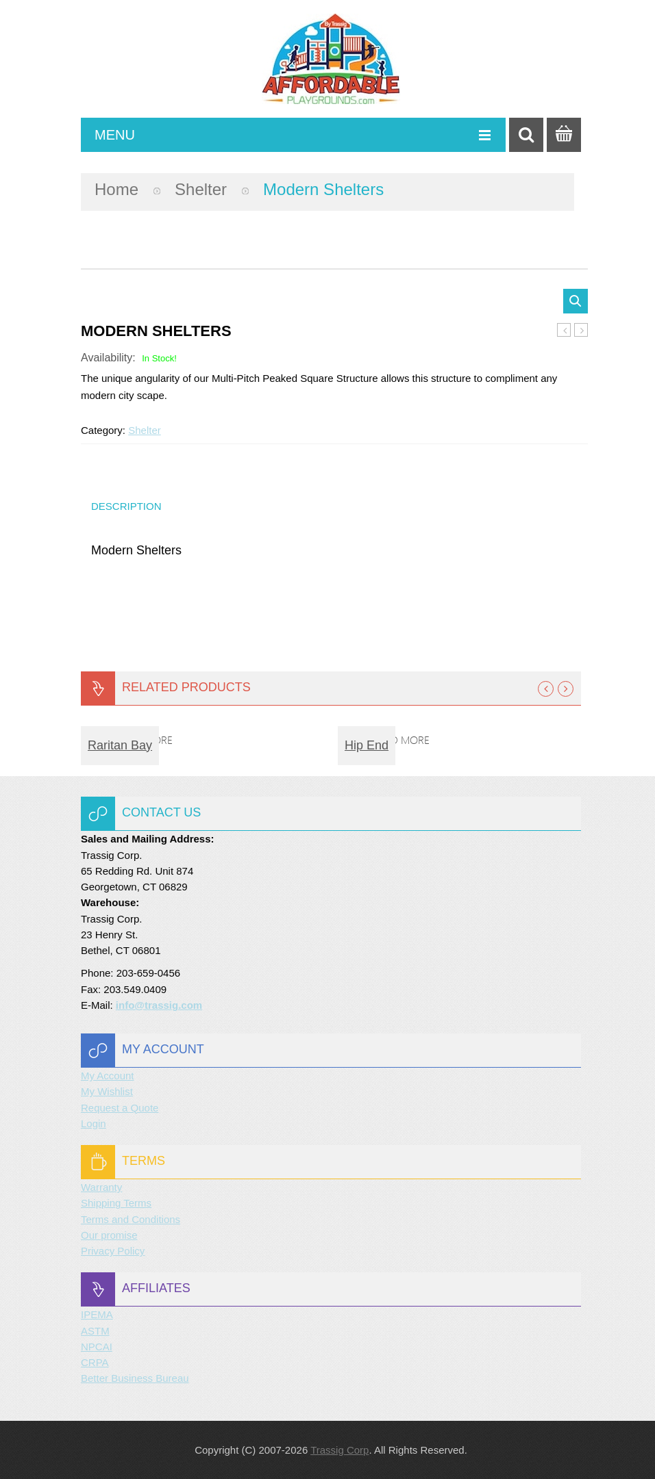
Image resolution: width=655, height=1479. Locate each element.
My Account (107, 1075)
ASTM (95, 1331)
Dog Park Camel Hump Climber (581, 330)
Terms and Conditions (130, 1219)
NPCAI (96, 1346)
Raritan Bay (120, 745)
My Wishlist (107, 1091)
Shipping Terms (116, 1203)
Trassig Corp (339, 1450)
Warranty (101, 1187)
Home (116, 189)
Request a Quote (119, 1108)
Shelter (201, 189)
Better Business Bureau (135, 1378)
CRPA (95, 1362)
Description (126, 506)
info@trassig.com (159, 1005)
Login (93, 1123)
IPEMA (97, 1314)
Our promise (109, 1235)
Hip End (366, 745)
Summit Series (564, 330)
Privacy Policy (113, 1251)
